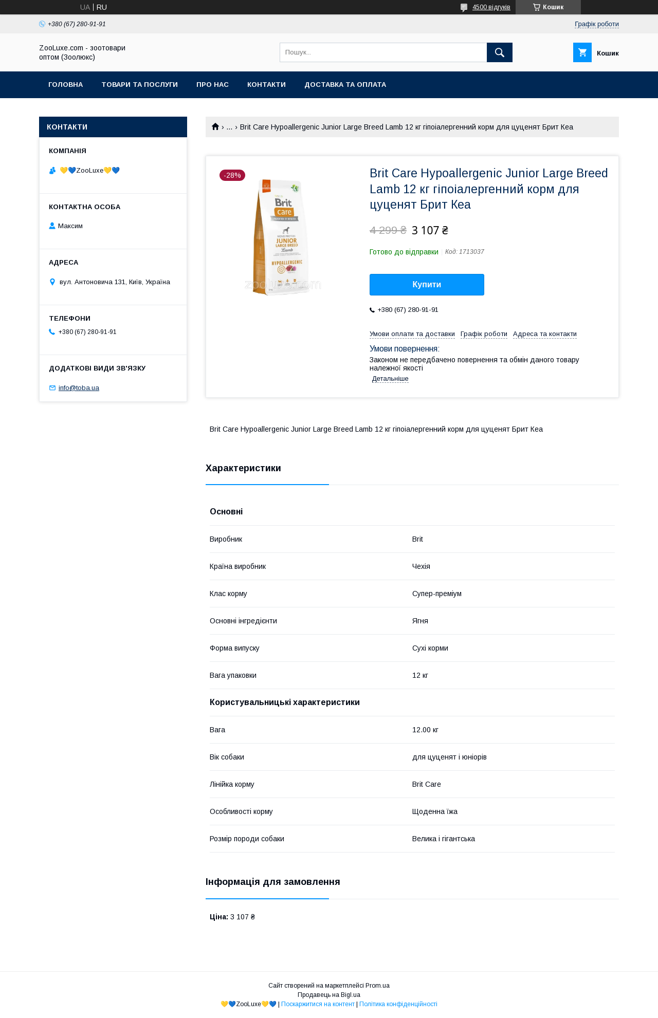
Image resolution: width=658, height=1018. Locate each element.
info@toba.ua (79, 388)
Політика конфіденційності (398, 1004)
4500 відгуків (491, 7)
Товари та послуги (139, 84)
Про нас (212, 84)
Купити (427, 284)
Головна (65, 84)
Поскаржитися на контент (318, 1004)
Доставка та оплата (345, 84)
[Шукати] (500, 52)
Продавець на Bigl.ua (329, 994)
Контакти (266, 84)
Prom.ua (377, 985)
